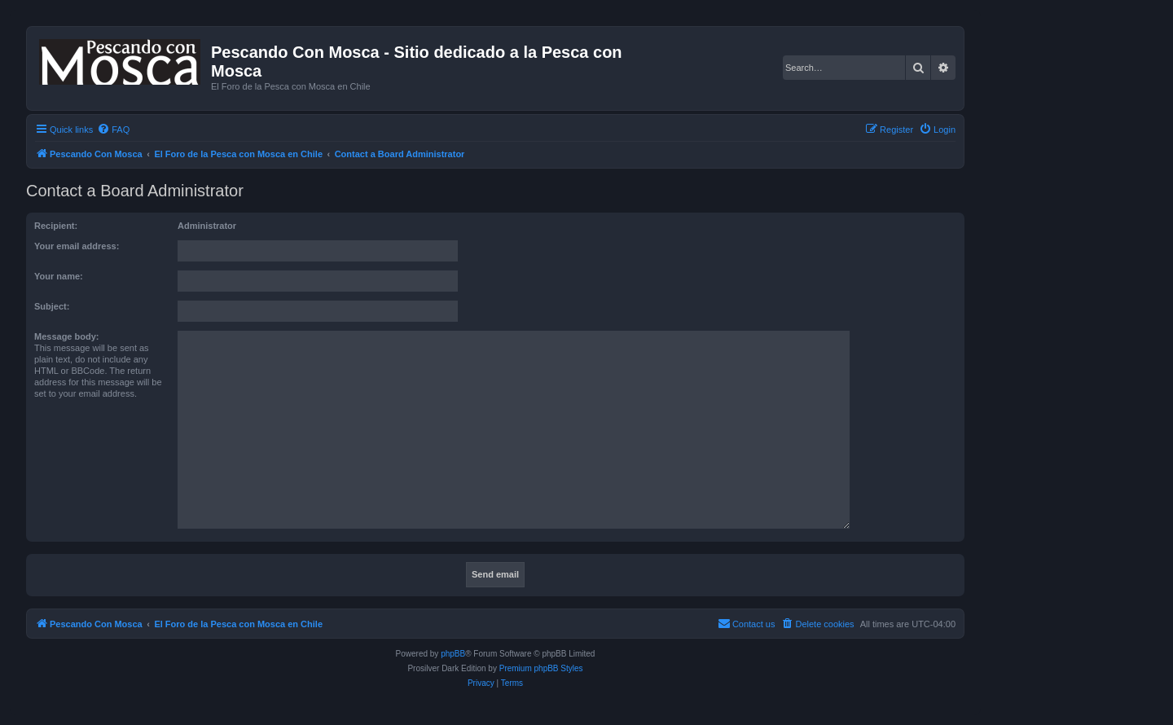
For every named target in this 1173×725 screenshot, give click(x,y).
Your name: (58, 276)
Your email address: (76, 246)
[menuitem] (113, 129)
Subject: (51, 306)
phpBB (453, 653)
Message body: (66, 336)
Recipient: (55, 226)
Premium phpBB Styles (541, 668)
